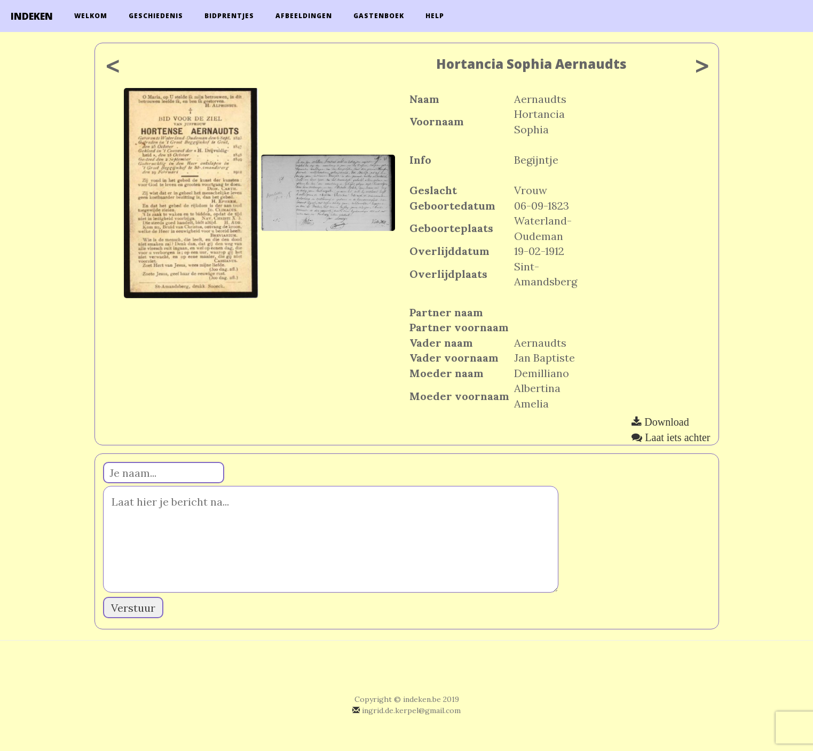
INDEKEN (32, 16)
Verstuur (133, 607)
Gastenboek (378, 15)
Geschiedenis (156, 15)
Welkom (90, 15)
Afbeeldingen (303, 15)
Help (434, 15)
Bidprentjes (229, 15)
